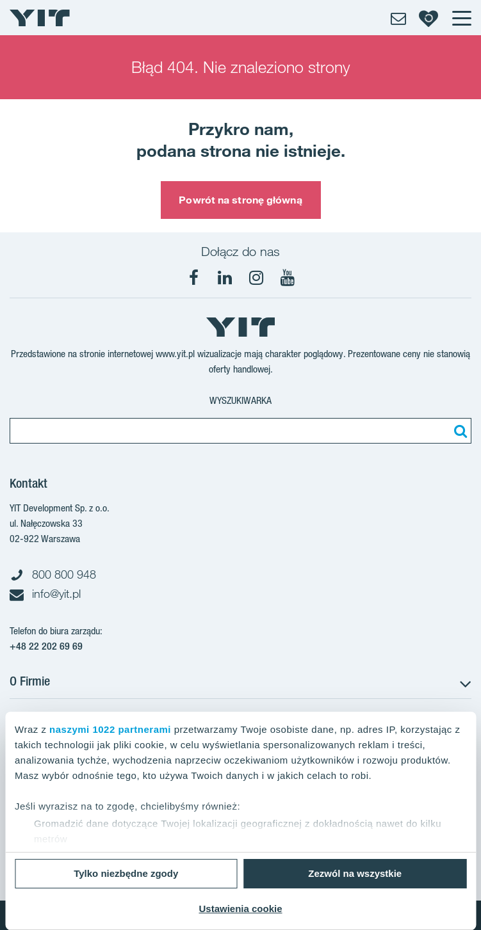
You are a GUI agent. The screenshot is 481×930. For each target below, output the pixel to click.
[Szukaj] (458, 431)
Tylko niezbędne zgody (126, 873)
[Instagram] (256, 278)
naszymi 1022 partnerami (110, 729)
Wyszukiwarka (240, 400)
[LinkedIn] (225, 278)
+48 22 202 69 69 (46, 646)
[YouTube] (287, 278)
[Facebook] (193, 278)
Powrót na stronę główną (240, 199)
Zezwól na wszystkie (355, 873)
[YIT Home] (40, 18)
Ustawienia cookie (240, 908)
